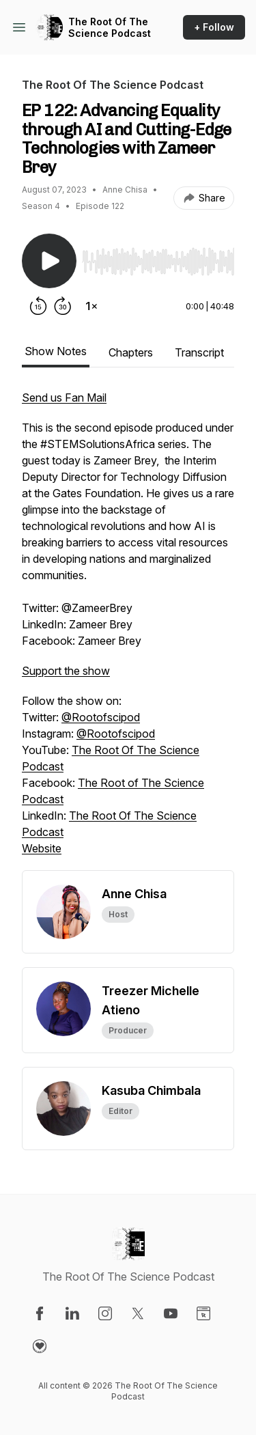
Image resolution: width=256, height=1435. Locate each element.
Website (41, 848)
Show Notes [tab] (56, 351)
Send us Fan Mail (64, 397)
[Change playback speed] (91, 306)
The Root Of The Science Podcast (109, 28)
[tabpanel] (128, 629)
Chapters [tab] (131, 352)
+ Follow (214, 27)
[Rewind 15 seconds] (38, 306)
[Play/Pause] (49, 261)
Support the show (66, 671)
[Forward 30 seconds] (62, 306)
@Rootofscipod (100, 717)
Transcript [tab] (199, 352)
